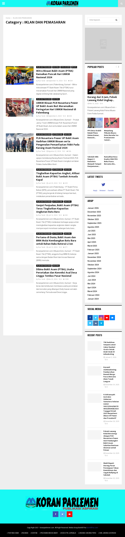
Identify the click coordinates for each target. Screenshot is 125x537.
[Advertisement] (43, 45)
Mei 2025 (91, 238)
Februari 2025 (93, 250)
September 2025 (94, 223)
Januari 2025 (93, 253)
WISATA (74, 67)
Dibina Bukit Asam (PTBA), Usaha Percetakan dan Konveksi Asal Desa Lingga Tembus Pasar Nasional (56, 272)
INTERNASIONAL (58, 134)
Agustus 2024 (93, 272)
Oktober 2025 (93, 219)
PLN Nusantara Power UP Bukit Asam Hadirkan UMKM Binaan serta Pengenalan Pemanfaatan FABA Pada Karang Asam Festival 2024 (57, 143)
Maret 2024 (92, 291)
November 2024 (94, 261)
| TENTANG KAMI (13, 533)
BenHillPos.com (92, 528)
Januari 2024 (93, 299)
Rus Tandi (41, 81)
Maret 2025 (92, 246)
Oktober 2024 (93, 265)
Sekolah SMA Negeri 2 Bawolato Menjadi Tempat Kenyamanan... (94, 161)
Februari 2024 (93, 295)
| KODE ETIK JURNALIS (68, 533)
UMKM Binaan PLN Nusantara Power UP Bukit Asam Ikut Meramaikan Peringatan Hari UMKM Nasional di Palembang (57, 108)
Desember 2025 (94, 212)
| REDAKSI (24, 533)
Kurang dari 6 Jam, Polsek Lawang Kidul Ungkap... (102, 98)
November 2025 (94, 216)
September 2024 (94, 269)
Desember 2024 (94, 257)
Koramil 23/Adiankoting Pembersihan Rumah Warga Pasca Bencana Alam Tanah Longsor (109, 374)
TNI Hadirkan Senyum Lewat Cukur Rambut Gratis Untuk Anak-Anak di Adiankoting (109, 348)
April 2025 (92, 242)
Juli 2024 (91, 276)
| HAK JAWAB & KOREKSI (107, 533)
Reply (95, 190)
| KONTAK (34, 533)
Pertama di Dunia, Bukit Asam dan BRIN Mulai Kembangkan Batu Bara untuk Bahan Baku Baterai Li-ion (56, 240)
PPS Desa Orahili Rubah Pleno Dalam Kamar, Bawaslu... (94, 134)
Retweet (102, 190)
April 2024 (92, 288)
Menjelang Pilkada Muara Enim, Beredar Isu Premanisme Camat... (111, 135)
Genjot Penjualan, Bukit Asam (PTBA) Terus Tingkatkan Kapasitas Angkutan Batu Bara (57, 208)
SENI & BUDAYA (65, 67)
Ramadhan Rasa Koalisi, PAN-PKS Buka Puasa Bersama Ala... (111, 160)
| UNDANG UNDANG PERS (87, 533)
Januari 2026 (93, 208)
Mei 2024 (91, 284)
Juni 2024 (92, 280)
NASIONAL (56, 67)
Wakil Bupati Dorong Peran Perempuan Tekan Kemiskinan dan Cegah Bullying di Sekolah (111, 469)
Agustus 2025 (93, 227)
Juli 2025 (91, 231)
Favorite (111, 190)
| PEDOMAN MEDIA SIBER (49, 533)
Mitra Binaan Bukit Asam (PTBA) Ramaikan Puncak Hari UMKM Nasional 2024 (54, 74)
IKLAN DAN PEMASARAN (44, 67)
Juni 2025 (92, 234)
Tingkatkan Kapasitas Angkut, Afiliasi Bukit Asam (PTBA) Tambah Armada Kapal (57, 176)
